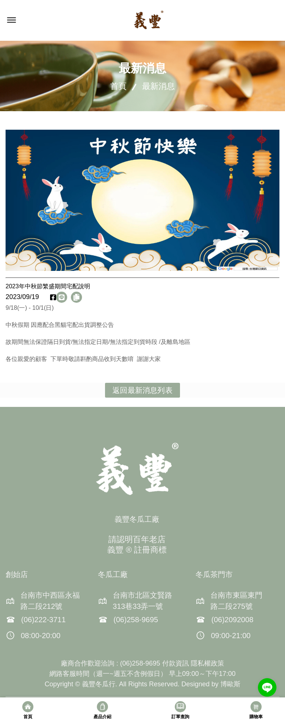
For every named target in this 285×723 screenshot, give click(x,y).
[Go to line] (267, 687)
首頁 (118, 86)
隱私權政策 (207, 663)
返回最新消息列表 (142, 390)
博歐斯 (230, 684)
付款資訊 (175, 663)
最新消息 (158, 86)
